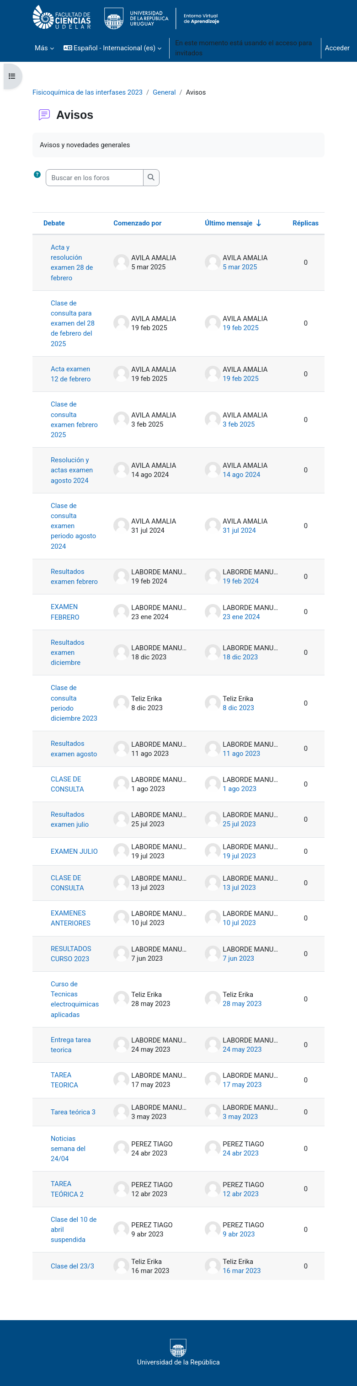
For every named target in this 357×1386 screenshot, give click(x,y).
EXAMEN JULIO (74, 851)
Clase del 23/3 (72, 1266)
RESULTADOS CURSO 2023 (71, 954)
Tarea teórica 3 (73, 1112)
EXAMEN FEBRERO (65, 612)
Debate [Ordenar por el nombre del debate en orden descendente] (54, 223)
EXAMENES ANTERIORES (71, 918)
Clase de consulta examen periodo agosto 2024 (73, 526)
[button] (113, 48)
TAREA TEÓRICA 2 (67, 1189)
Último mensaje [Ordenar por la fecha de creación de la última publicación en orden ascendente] (228, 223)
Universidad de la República (178, 1352)
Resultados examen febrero (74, 576)
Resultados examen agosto (74, 748)
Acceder (337, 48)
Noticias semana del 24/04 (68, 1148)
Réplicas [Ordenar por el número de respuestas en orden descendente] (306, 223)
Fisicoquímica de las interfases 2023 (87, 92)
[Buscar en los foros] (95, 177)
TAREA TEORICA (64, 1080)
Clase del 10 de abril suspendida (73, 1229)
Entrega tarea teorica (71, 1045)
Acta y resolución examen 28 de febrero (72, 262)
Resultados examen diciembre (68, 652)
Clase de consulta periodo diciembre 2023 (74, 703)
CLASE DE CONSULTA (67, 784)
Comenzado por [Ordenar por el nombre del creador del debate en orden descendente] (137, 223)
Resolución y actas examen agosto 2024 (72, 470)
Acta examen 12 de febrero (71, 374)
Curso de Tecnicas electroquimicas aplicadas (75, 999)
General (164, 92)
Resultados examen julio (70, 819)
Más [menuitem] (41, 48)
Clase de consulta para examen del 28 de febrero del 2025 (73, 323)
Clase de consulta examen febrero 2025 (74, 419)
